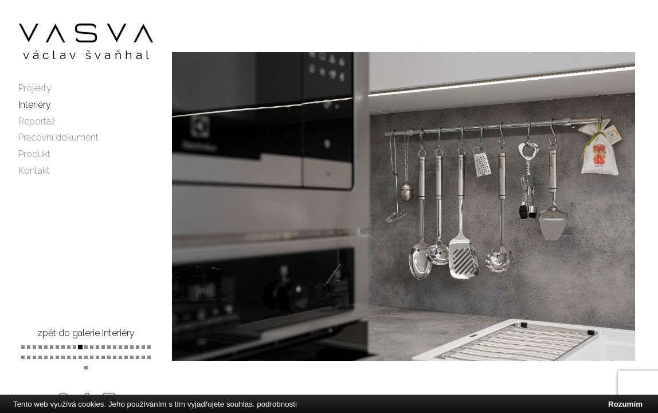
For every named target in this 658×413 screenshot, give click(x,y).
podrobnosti (277, 404)
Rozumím (625, 404)
